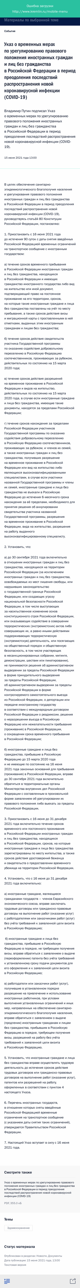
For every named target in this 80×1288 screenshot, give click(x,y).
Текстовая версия (15, 1265)
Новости (41, 1256)
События (9, 31)
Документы (55, 1256)
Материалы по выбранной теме (31, 19)
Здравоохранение (18, 1228)
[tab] (7, 1281)
